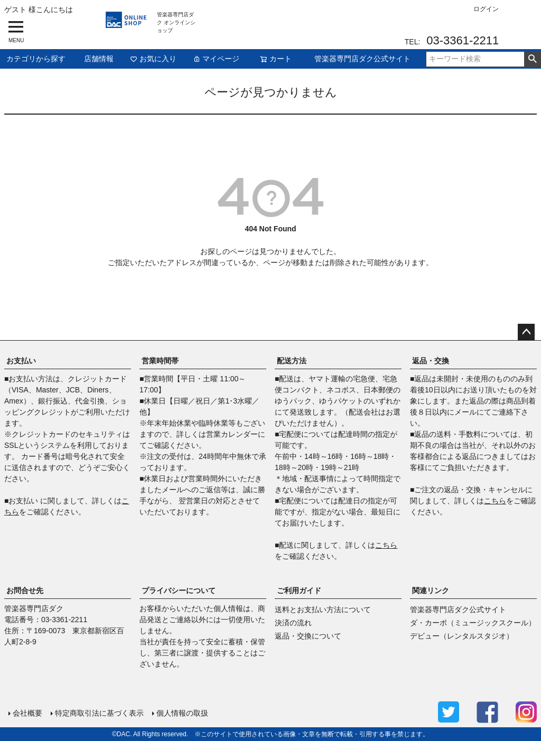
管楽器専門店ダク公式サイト (362, 58)
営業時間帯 (160, 361)
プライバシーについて (179, 590)
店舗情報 (99, 58)
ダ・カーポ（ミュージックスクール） (473, 622)
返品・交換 (430, 361)
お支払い (21, 361)
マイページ (216, 58)
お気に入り (153, 58)
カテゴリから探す (36, 58)
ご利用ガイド (299, 590)
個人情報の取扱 (182, 713)
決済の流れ (293, 622)
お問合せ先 (24, 590)
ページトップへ (526, 332)
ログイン (486, 9)
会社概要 (27, 713)
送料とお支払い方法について (323, 609)
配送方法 (291, 361)
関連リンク (430, 590)
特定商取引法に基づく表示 (99, 713)
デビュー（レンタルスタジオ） (462, 636)
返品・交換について (308, 636)
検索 (532, 59)
